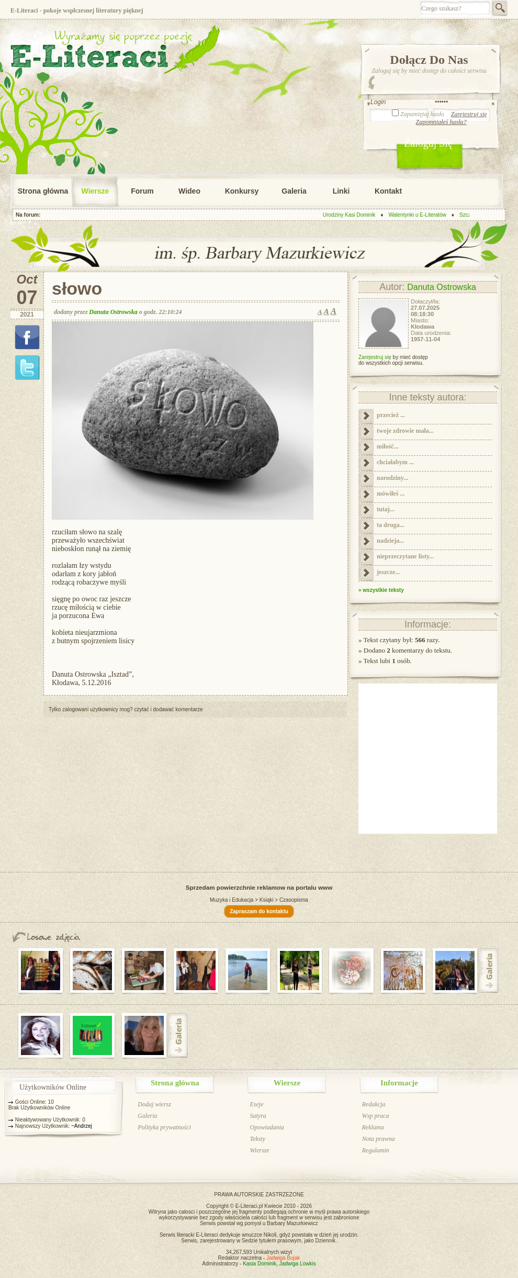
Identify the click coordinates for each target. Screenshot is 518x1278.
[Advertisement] (187, 791)
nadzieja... (390, 540)
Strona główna (43, 191)
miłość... (388, 446)
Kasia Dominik (259, 1263)
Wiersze (95, 191)
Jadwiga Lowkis (297, 1263)
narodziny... (392, 477)
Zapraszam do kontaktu (259, 911)
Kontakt (388, 191)
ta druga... (390, 525)
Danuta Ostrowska (113, 312)
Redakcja (374, 1104)
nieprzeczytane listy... (405, 556)
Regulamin (375, 1150)
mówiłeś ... (390, 493)
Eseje (256, 1104)
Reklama (373, 1127)
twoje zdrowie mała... (405, 430)
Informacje (399, 1083)
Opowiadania (267, 1127)
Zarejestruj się (469, 114)
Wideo (189, 191)
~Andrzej (81, 1126)
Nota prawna (378, 1138)
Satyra (258, 1115)
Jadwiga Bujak (283, 1258)
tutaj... (386, 509)
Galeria (293, 191)
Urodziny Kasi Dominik (352, 215)
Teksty (257, 1138)
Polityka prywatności (164, 1127)
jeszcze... (388, 572)
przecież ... (391, 415)
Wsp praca (375, 1115)
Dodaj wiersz (154, 1104)
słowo (77, 289)
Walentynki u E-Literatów (420, 215)
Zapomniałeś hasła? (440, 122)
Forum (142, 191)
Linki (341, 191)
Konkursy (242, 191)
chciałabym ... (395, 462)
